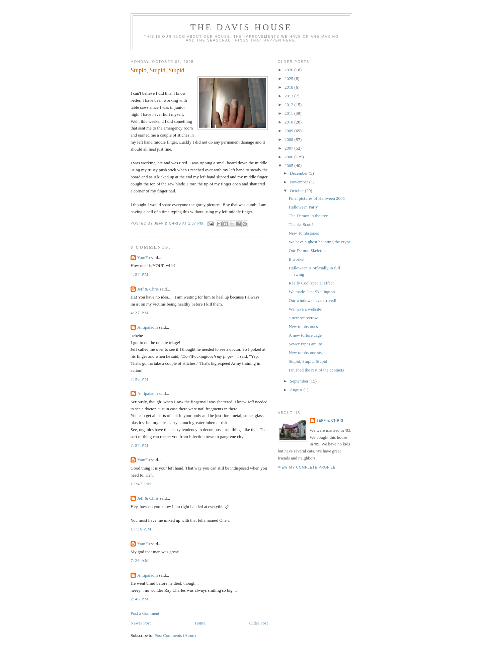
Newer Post (141, 622)
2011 (289, 113)
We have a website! (305, 309)
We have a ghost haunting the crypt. (320, 241)
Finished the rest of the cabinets (316, 369)
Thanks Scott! (301, 224)
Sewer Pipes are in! (305, 343)
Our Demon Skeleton (307, 250)
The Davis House (241, 27)
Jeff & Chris (148, 288)
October (297, 190)
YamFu (143, 257)
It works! (296, 259)
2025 (289, 78)
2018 (289, 87)
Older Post (258, 622)
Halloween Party (303, 207)
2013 (289, 95)
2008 (289, 139)
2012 (289, 104)
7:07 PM (140, 445)
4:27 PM (140, 312)
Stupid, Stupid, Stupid (308, 361)
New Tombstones (304, 233)
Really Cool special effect (311, 282)
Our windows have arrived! (312, 300)
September (300, 381)
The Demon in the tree (308, 215)
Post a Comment (145, 613)
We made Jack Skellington (312, 291)
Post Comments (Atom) (175, 635)
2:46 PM (140, 598)
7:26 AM (140, 560)
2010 (289, 121)
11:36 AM (141, 528)
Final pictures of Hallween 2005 (317, 198)
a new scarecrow (303, 317)
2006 (289, 156)
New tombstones (303, 326)
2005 (289, 165)
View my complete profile (307, 467)
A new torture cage (305, 335)
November (299, 181)
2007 (289, 148)
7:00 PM (140, 379)
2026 (289, 69)
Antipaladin (147, 327)
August (297, 389)
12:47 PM (141, 483)
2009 (289, 130)
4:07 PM (140, 274)
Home (200, 622)
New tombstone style (307, 352)
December (299, 173)
